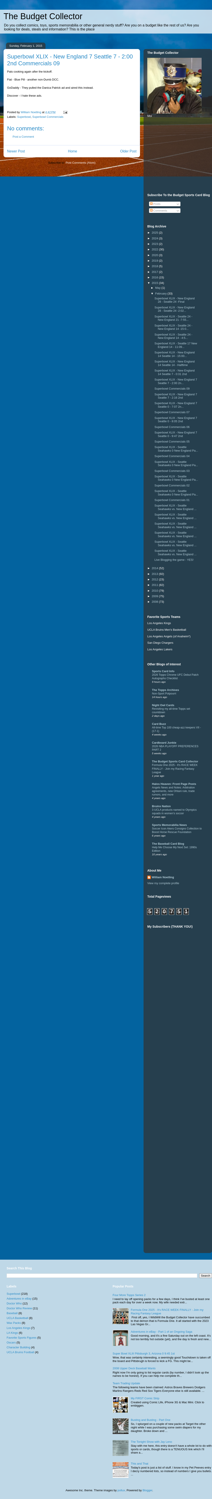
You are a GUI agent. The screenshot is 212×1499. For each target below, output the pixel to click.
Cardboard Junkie (164, 742)
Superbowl (24, 116)
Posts (155, 204)
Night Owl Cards (163, 705)
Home (72, 151)
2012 (155, 579)
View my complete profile (163, 883)
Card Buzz (159, 724)
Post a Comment (23, 136)
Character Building (18, 1347)
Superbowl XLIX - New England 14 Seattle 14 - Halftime (174, 363)
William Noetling (163, 877)
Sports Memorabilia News (169, 825)
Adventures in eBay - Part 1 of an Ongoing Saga (161, 1331)
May (158, 287)
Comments (158, 210)
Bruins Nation (161, 806)
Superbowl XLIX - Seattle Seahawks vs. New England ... (175, 507)
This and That (139, 1463)
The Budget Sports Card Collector (175, 761)
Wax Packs (14, 1323)
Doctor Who (14, 1303)
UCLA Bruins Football (20, 1352)
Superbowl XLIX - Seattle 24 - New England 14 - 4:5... (173, 336)
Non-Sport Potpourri (164, 693)
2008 (155, 601)
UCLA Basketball (17, 1318)
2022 (155, 249)
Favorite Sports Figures (21, 1337)
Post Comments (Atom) (80, 162)
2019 (155, 260)
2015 (155, 283)
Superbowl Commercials (47, 116)
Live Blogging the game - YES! (173, 559)
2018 (155, 266)
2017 (155, 272)
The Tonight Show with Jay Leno (151, 1441)
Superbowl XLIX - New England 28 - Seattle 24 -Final (174, 300)
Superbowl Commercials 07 (171, 412)
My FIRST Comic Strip (145, 1398)
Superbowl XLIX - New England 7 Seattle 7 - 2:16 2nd (175, 396)
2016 (155, 277)
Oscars (11, 1342)
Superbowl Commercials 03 (171, 471)
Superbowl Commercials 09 (171, 388)
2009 (155, 596)
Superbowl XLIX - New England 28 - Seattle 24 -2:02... (174, 309)
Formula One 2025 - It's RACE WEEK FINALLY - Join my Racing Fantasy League (175, 769)
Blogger (147, 1490)
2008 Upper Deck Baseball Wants (134, 1368)
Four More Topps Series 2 (129, 1295)
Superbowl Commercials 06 (171, 427)
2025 (155, 232)
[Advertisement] (194, 1041)
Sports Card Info (163, 671)
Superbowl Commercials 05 (171, 441)
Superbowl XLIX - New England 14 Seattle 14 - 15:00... (174, 354)
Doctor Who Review (19, 1308)
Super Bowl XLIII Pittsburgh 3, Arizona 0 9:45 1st (144, 1353)
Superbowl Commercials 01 (171, 500)
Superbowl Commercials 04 (171, 456)
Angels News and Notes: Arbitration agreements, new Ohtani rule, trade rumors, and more (173, 791)
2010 (155, 590)
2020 (155, 255)
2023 (155, 244)
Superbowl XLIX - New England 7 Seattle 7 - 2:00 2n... (175, 381)
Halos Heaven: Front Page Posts (174, 784)
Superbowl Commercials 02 (171, 485)
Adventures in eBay (19, 1298)
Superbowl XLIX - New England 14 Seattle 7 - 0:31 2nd (174, 372)
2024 (155, 238)
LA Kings (12, 1332)
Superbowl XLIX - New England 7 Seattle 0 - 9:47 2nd (175, 434)
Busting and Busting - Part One (150, 1420)
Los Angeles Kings (18, 1328)
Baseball (12, 1313)
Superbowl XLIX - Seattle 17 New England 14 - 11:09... (175, 345)
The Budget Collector (43, 16)
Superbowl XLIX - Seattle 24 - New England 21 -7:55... (173, 318)
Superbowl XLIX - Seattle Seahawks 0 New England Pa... (176, 448)
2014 (155, 568)
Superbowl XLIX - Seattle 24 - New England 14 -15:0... (173, 327)
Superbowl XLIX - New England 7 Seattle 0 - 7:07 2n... (175, 404)
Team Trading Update (126, 1383)
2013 (155, 574)
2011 (155, 585)
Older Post (128, 151)
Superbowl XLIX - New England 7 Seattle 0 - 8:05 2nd (175, 419)
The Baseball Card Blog (168, 843)
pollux (121, 1490)
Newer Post (16, 151)
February (161, 293)
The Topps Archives (165, 690)
